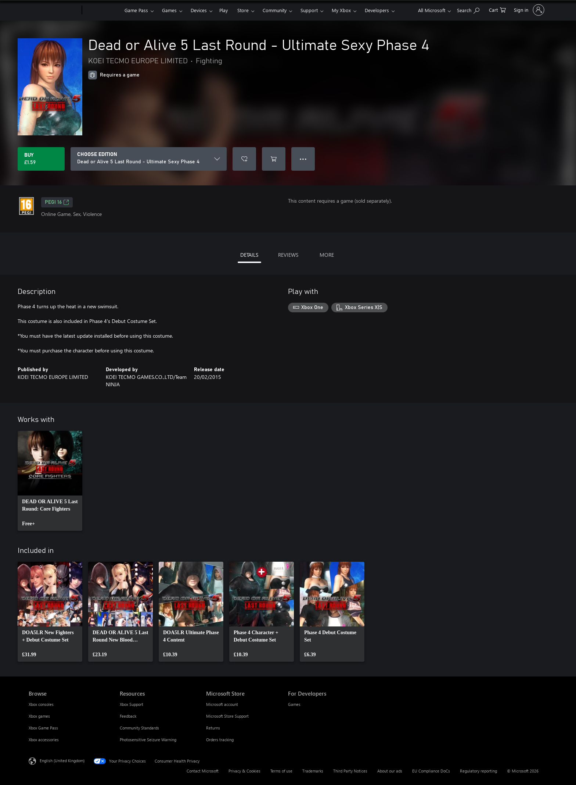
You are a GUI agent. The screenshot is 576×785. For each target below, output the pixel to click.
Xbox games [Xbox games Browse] (39, 716)
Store (243, 10)
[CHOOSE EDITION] (149, 159)
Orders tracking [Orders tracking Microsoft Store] (220, 739)
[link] (50, 481)
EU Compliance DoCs (431, 770)
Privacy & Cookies (244, 770)
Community (275, 10)
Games (169, 10)
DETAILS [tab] (249, 254)
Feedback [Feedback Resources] (128, 716)
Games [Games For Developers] (294, 704)
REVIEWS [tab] (288, 254)
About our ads (389, 770)
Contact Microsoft (203, 770)
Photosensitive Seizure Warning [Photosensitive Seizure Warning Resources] (148, 739)
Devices (199, 10)
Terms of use (281, 770)
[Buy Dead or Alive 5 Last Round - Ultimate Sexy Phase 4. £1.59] (41, 159)
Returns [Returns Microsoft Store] (213, 727)
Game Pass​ (136, 10)
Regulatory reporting (478, 770)
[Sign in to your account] (528, 10)
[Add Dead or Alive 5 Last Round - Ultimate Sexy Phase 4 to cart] (273, 159)
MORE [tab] (327, 254)
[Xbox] (102, 10)
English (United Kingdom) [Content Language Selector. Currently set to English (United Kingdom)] (62, 760)
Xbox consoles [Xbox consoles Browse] (41, 704)
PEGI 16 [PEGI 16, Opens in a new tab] (57, 202)
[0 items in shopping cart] (497, 9)
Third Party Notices (350, 770)
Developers (377, 10)
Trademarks (312, 770)
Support (309, 10)
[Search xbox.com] (468, 9)
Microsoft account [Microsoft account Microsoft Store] (222, 704)
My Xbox (341, 10)
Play (223, 10)
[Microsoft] (54, 10)
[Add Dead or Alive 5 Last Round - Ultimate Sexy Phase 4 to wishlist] (244, 159)
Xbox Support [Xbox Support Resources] (131, 704)
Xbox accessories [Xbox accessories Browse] (44, 739)
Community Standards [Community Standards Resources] (139, 727)
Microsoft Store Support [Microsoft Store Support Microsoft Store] (227, 716)
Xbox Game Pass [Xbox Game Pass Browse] (43, 727)
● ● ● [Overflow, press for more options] (303, 159)
